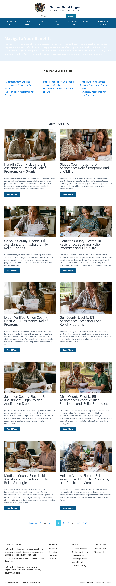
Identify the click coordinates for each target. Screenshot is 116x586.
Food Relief (28, 23)
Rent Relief (56, 23)
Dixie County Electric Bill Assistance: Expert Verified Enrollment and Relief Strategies (84, 400)
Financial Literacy (79, 565)
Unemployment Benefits (18, 81)
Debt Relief (42, 23)
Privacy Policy (99, 582)
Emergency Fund (79, 555)
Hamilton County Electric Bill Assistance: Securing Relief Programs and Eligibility (81, 244)
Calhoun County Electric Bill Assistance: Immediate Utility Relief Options (26, 244)
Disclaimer (53, 552)
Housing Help (100, 548)
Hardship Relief (72, 23)
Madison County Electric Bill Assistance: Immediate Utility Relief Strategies (26, 479)
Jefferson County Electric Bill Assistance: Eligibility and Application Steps (25, 400)
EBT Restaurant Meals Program (58, 88)
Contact (52, 558)
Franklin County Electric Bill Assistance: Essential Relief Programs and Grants (25, 168)
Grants (87, 22)
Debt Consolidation (80, 552)
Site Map (53, 555)
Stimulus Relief (11, 23)
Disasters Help (100, 552)
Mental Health (78, 562)
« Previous (32, 523)
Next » (85, 523)
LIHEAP (46, 91)
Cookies (108, 582)
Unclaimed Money (102, 23)
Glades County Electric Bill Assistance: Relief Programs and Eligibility (84, 168)
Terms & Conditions (86, 582)
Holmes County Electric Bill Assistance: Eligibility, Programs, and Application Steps (84, 479)
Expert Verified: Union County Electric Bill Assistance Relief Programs (25, 321)
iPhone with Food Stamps (92, 81)
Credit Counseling (79, 548)
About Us (53, 548)
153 (78, 523)
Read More (12, 194)
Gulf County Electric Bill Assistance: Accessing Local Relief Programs (81, 321)
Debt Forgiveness (79, 558)
